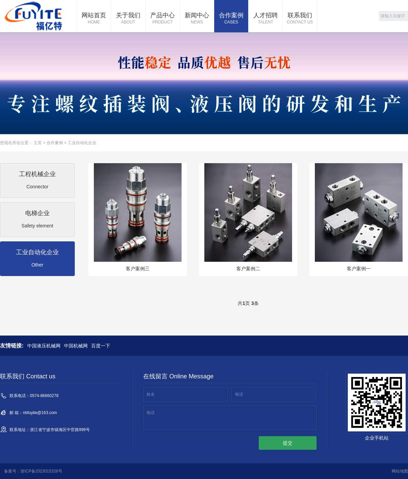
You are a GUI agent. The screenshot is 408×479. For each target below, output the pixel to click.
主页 (38, 142)
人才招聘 (266, 18)
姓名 (151, 394)
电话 (239, 394)
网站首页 (94, 18)
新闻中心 (197, 18)
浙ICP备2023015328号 (41, 471)
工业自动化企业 (82, 142)
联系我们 (300, 18)
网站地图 (400, 471)
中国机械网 (76, 345)
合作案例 (231, 18)
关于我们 (128, 18)
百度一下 (100, 345)
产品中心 (163, 18)
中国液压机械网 (44, 345)
